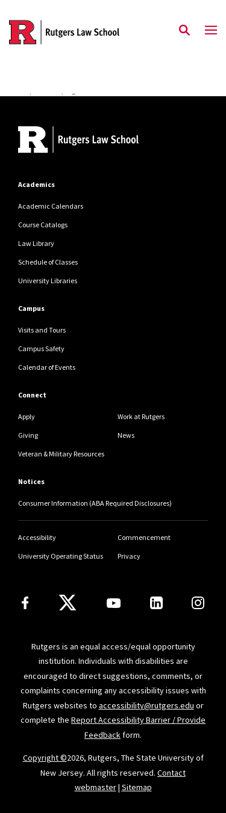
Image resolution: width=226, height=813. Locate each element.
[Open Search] (184, 30)
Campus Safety (41, 348)
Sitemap (137, 787)
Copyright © (45, 757)
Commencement (144, 537)
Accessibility (37, 537)
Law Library (36, 243)
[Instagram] (198, 603)
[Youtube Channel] (114, 603)
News (126, 435)
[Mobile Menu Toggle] (211, 30)
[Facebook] (25, 603)
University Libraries (47, 280)
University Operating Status (60, 555)
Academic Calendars (50, 205)
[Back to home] (99, 141)
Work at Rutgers (141, 416)
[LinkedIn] (156, 603)
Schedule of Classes (48, 261)
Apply (26, 416)
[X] (67, 603)
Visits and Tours (42, 329)
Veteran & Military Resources (61, 453)
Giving (28, 435)
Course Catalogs (42, 224)
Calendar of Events (46, 367)
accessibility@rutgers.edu (146, 705)
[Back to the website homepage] (64, 32)
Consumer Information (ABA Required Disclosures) (95, 503)
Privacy (129, 555)
